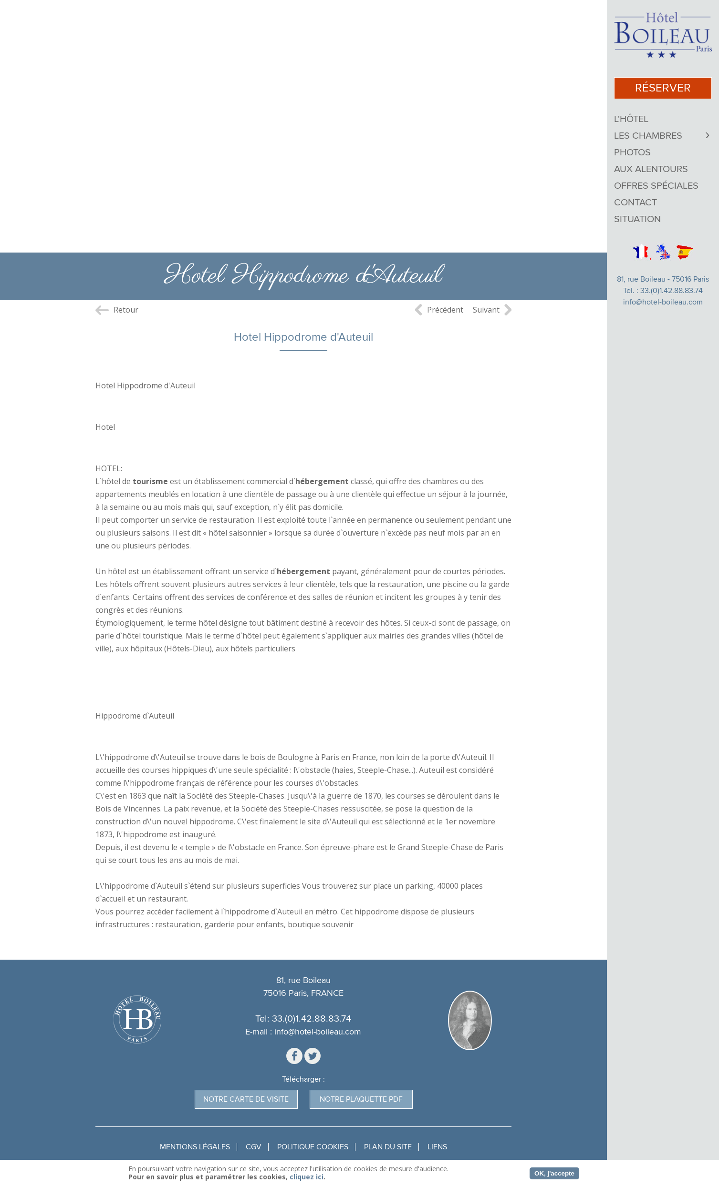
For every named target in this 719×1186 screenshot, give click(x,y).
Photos (632, 152)
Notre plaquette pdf (361, 1099)
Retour (126, 309)
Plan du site (388, 1147)
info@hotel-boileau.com (663, 302)
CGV (253, 1147)
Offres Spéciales (656, 186)
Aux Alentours (651, 169)
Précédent (445, 309)
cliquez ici (306, 1176)
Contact (635, 202)
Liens (437, 1147)
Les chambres (648, 136)
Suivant (486, 309)
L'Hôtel (631, 119)
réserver (663, 88)
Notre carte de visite (246, 1099)
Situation (637, 219)
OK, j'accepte (554, 1173)
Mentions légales (195, 1147)
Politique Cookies (312, 1147)
